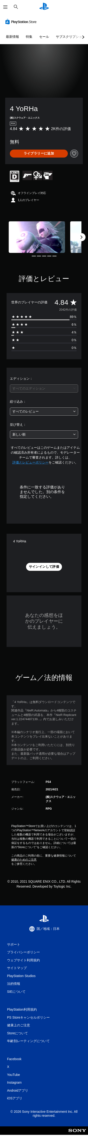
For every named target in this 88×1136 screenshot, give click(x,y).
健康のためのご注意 (24, 859)
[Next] (81, 237)
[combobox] (44, 388)
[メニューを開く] (5, 7)
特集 (29, 37)
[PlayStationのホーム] (44, 6)
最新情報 (12, 37)
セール (44, 37)
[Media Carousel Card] (37, 237)
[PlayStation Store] (22, 21)
